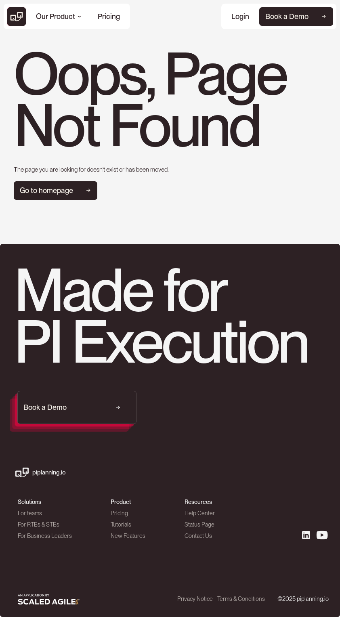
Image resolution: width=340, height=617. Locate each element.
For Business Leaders (45, 536)
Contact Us (198, 536)
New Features (128, 536)
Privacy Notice (195, 598)
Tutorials (121, 524)
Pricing (119, 513)
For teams (30, 513)
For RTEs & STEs (38, 524)
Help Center (200, 513)
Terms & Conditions (241, 598)
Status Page (199, 524)
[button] (58, 16)
